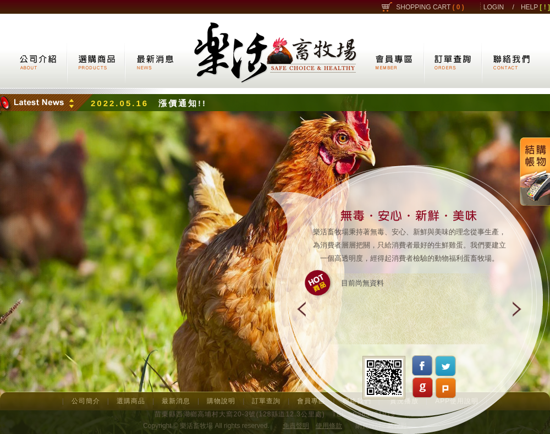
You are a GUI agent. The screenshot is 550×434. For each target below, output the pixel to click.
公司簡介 (86, 401)
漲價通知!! (182, 103)
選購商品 (131, 401)
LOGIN (493, 7)
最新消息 (176, 401)
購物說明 (221, 401)
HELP (535, 7)
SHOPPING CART (430, 7)
